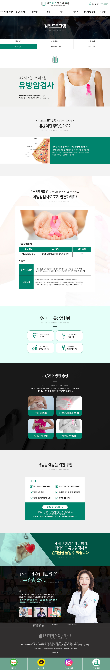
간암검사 (91, 41)
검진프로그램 (20, 12)
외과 (61, 12)
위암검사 (18, 41)
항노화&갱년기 (89, 12)
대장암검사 (55, 41)
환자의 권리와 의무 (38, 626)
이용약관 (54, 624)
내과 (48, 12)
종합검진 (91, 46)
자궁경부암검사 (55, 46)
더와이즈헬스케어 (6, 12)
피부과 (75, 12)
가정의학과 (34, 12)
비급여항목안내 (37, 624)
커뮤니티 (103, 12)
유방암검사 (18, 46)
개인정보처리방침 (71, 624)
